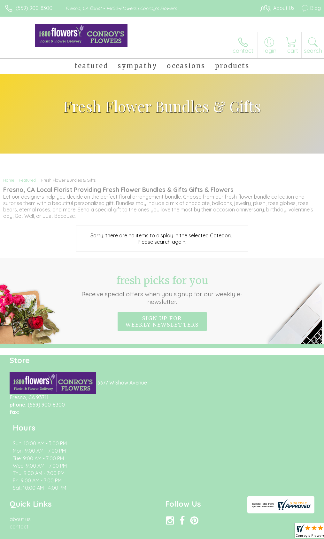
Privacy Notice (212, 532)
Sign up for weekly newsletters (162, 321)
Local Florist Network (257, 532)
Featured (27, 180)
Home (8, 180)
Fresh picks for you (162, 289)
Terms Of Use (174, 532)
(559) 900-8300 (34, 8)
